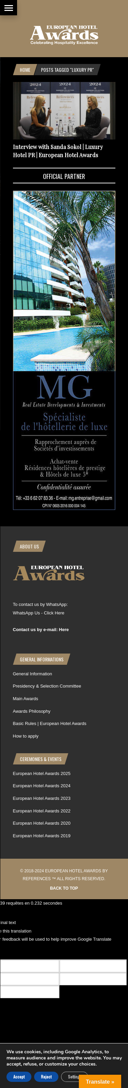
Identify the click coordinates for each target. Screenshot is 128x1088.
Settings (74, 1076)
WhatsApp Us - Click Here (39, 612)
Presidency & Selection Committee (47, 686)
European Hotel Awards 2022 (42, 810)
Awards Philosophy (32, 711)
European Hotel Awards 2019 (42, 835)
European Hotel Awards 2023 (42, 798)
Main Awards (25, 698)
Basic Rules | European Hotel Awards (50, 723)
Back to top (64, 888)
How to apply (26, 736)
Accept (19, 1076)
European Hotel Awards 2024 (42, 785)
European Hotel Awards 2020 (42, 823)
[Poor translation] (45, 951)
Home (25, 69)
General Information (32, 673)
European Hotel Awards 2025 (42, 773)
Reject (46, 1076)
